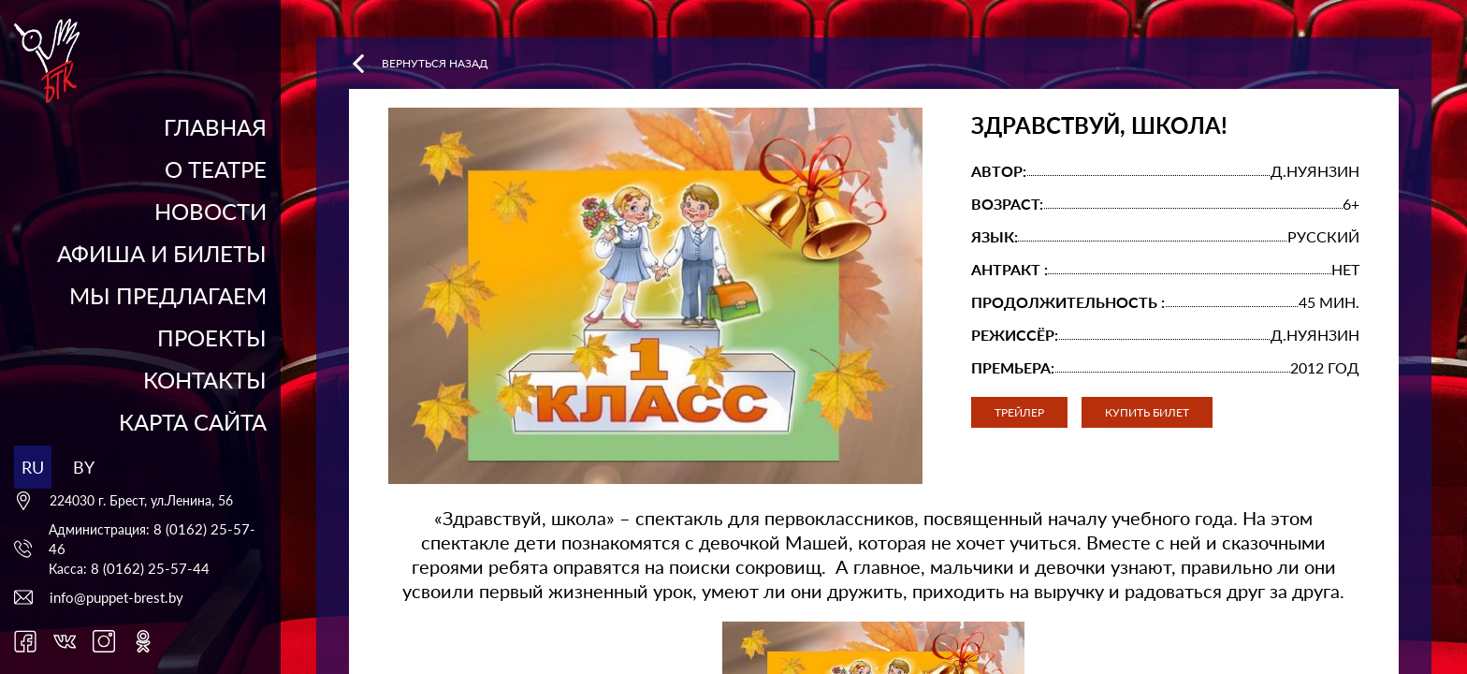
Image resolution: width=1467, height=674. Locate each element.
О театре (216, 169)
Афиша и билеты (162, 253)
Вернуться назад (418, 63)
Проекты (212, 337)
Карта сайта (193, 421)
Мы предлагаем (168, 295)
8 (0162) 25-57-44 (150, 568)
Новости (210, 211)
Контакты (205, 379)
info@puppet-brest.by (116, 597)
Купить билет (1147, 412)
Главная (215, 126)
